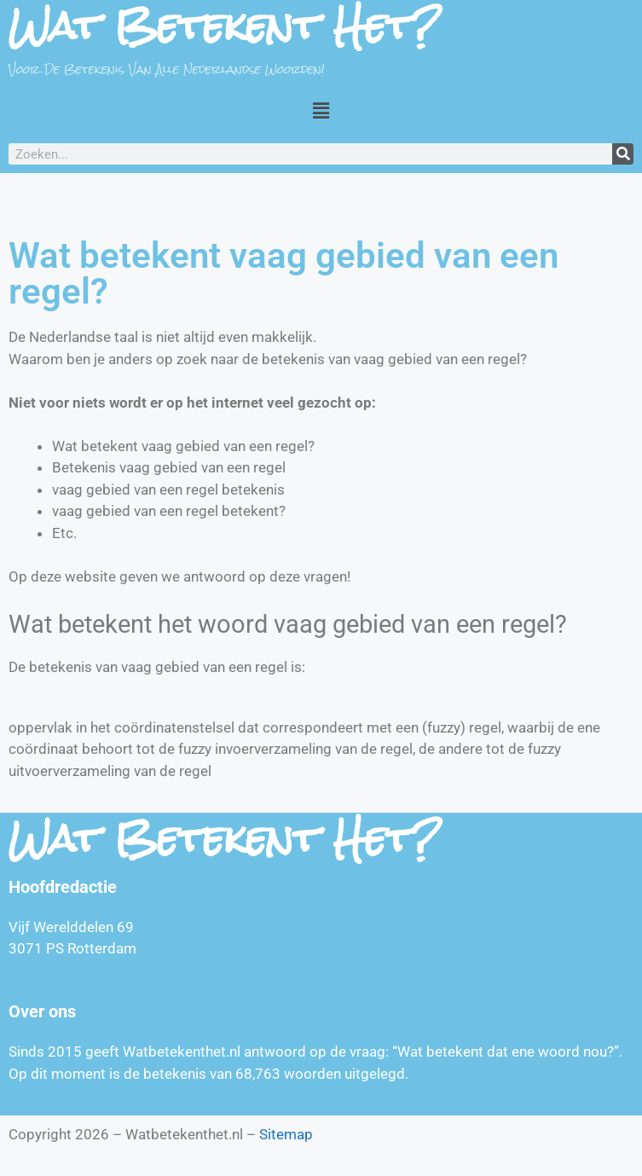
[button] (320, 110)
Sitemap (286, 1134)
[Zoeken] (622, 154)
